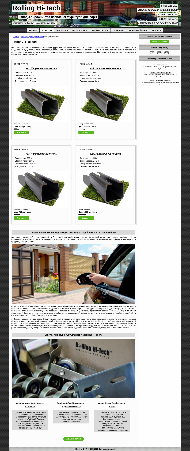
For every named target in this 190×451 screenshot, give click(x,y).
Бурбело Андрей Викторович (160, 73)
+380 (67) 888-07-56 (168, 14)
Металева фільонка (138, 30)
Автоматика (62, 30)
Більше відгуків (73, 439)
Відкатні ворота (80, 30)
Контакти (156, 30)
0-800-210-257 (169, 5)
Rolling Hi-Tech (36, 8)
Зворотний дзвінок (159, 42)
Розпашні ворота (100, 30)
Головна (33, 30)
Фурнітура (47, 30)
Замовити (21, 133)
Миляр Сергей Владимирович (160, 80)
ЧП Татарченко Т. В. (160, 65)
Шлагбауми (118, 30)
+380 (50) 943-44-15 (168, 19)
